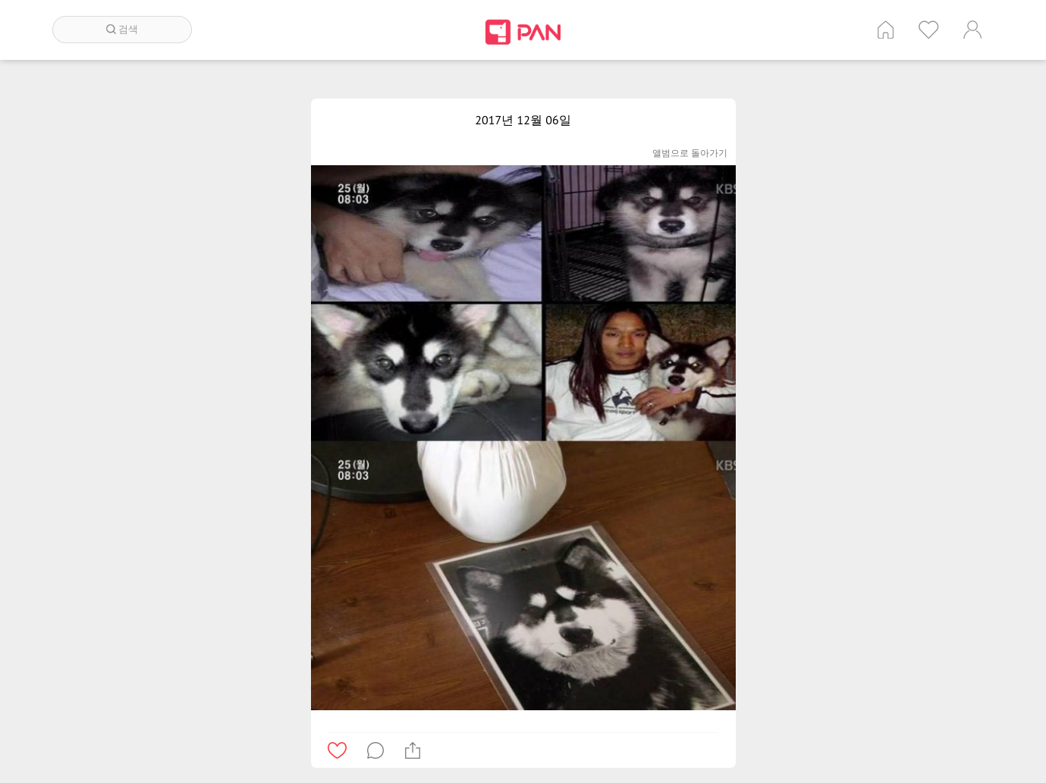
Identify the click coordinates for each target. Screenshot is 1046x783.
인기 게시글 (929, 29)
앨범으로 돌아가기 (689, 152)
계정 (972, 29)
